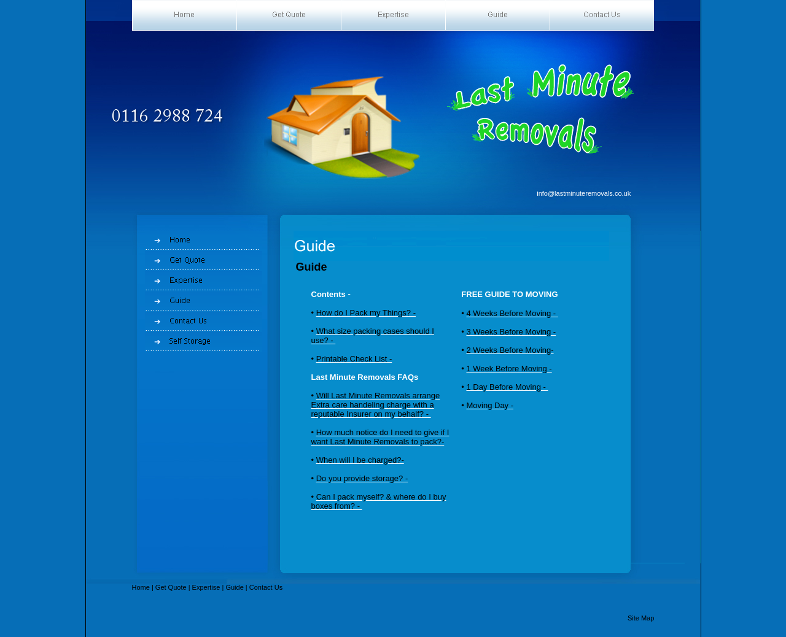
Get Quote (171, 587)
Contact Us (265, 587)
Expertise (206, 587)
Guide (234, 587)
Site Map (641, 618)
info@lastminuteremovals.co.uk (584, 193)
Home (141, 587)
